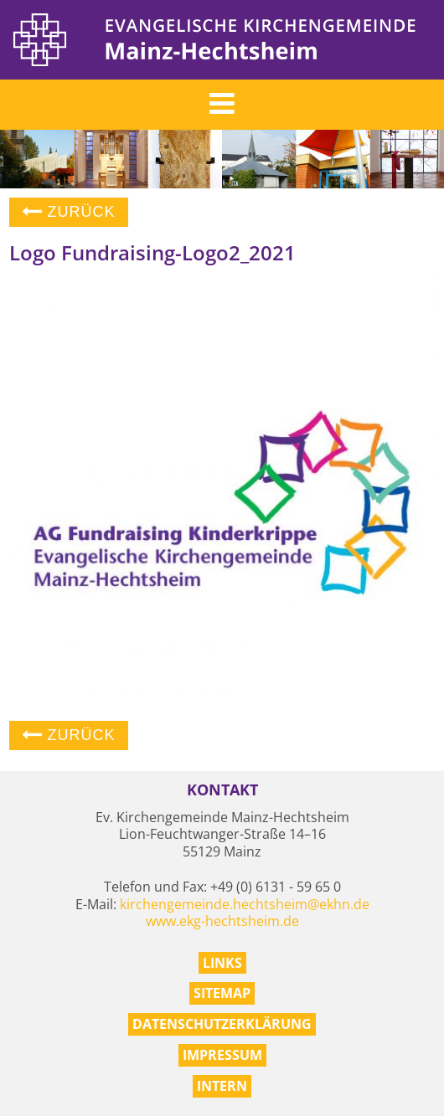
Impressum (222, 1055)
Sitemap (222, 993)
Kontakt (222, 790)
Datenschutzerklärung (222, 1024)
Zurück (69, 211)
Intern (222, 1086)
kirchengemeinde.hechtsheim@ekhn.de (244, 904)
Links (222, 963)
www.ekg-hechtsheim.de (222, 921)
